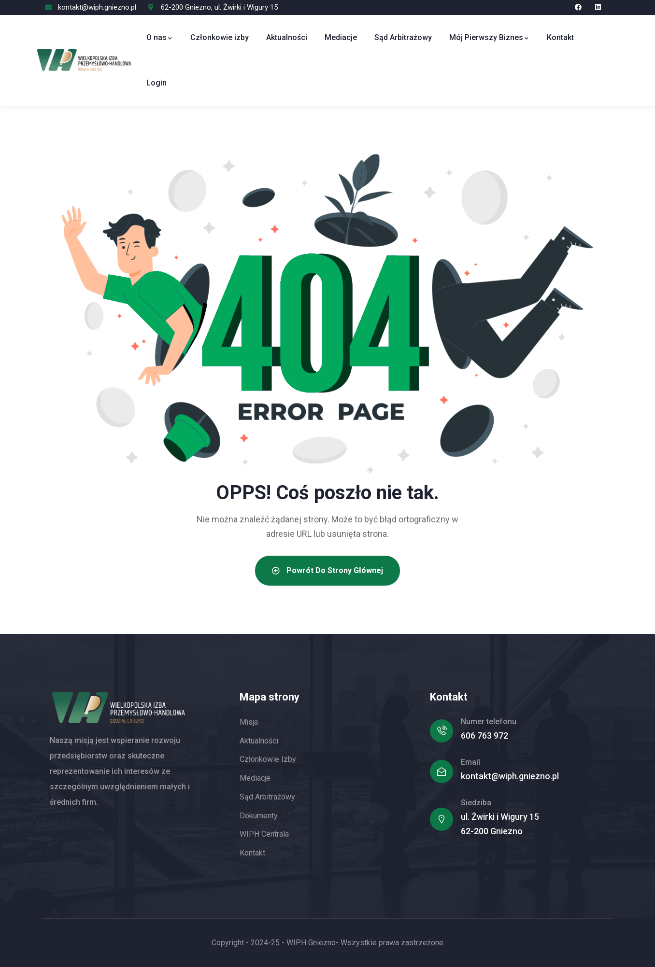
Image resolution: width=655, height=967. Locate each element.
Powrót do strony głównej (327, 570)
